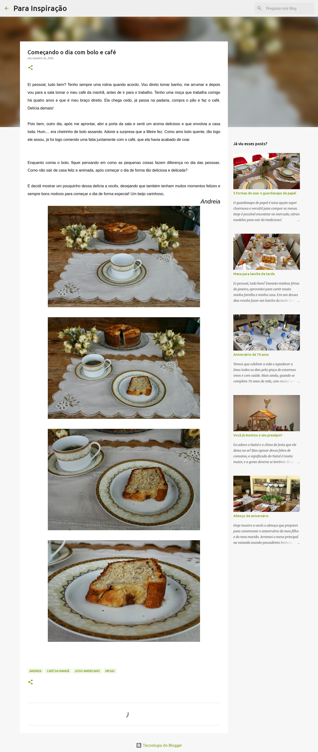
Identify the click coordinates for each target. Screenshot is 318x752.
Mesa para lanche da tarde (254, 274)
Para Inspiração (40, 8)
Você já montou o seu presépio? (257, 435)
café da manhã (58, 671)
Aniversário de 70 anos (251, 354)
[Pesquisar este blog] (289, 8)
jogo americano (87, 671)
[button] (30, 68)
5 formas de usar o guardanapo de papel (264, 193)
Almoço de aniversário (251, 516)
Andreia (35, 671)
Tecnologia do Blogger (159, 745)
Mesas (110, 671)
